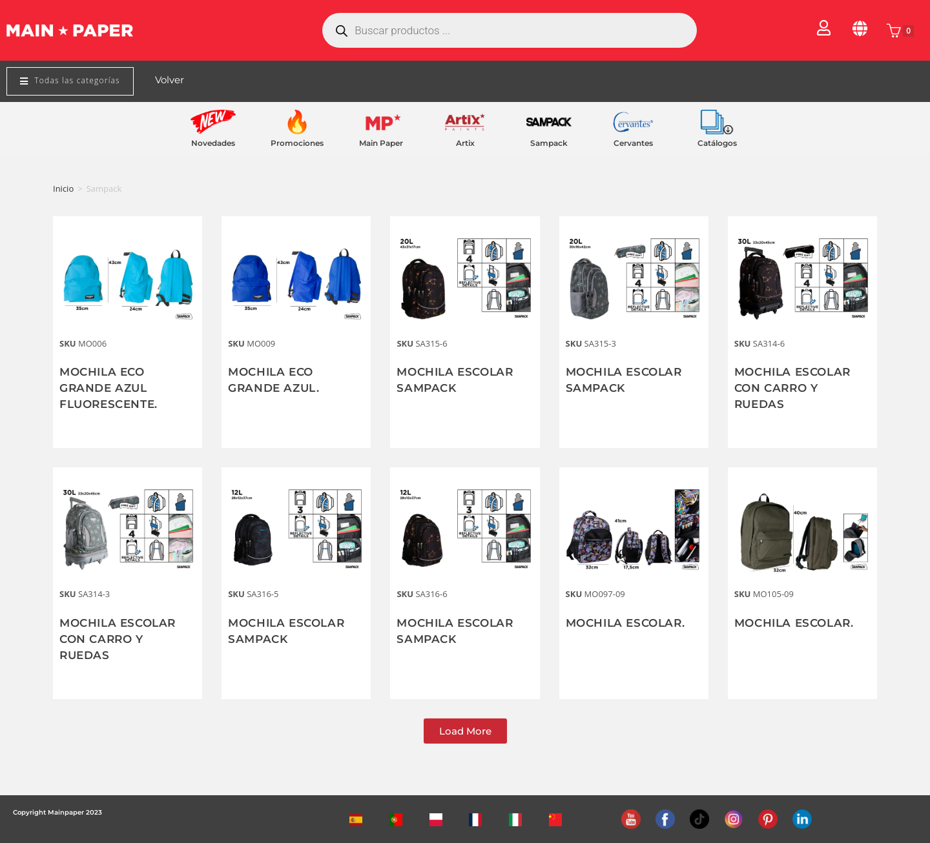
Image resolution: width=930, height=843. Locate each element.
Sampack (549, 143)
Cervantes (633, 143)
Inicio (63, 188)
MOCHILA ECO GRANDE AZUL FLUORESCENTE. (111, 388)
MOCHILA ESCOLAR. (629, 623)
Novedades (213, 143)
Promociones (297, 143)
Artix (465, 143)
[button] (465, 731)
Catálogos (717, 143)
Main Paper (381, 143)
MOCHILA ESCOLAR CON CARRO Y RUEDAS (796, 388)
